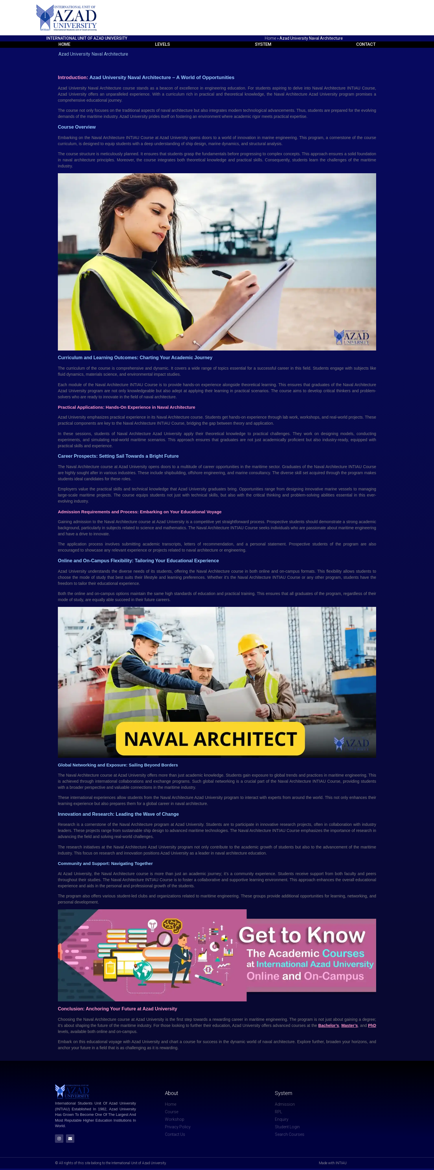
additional (291, 896)
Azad (136, 1042)
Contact (367, 44)
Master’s (349, 1025)
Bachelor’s (328, 1025)
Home (270, 38)
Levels (162, 44)
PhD (372, 1025)
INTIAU (137, 385)
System (263, 44)
